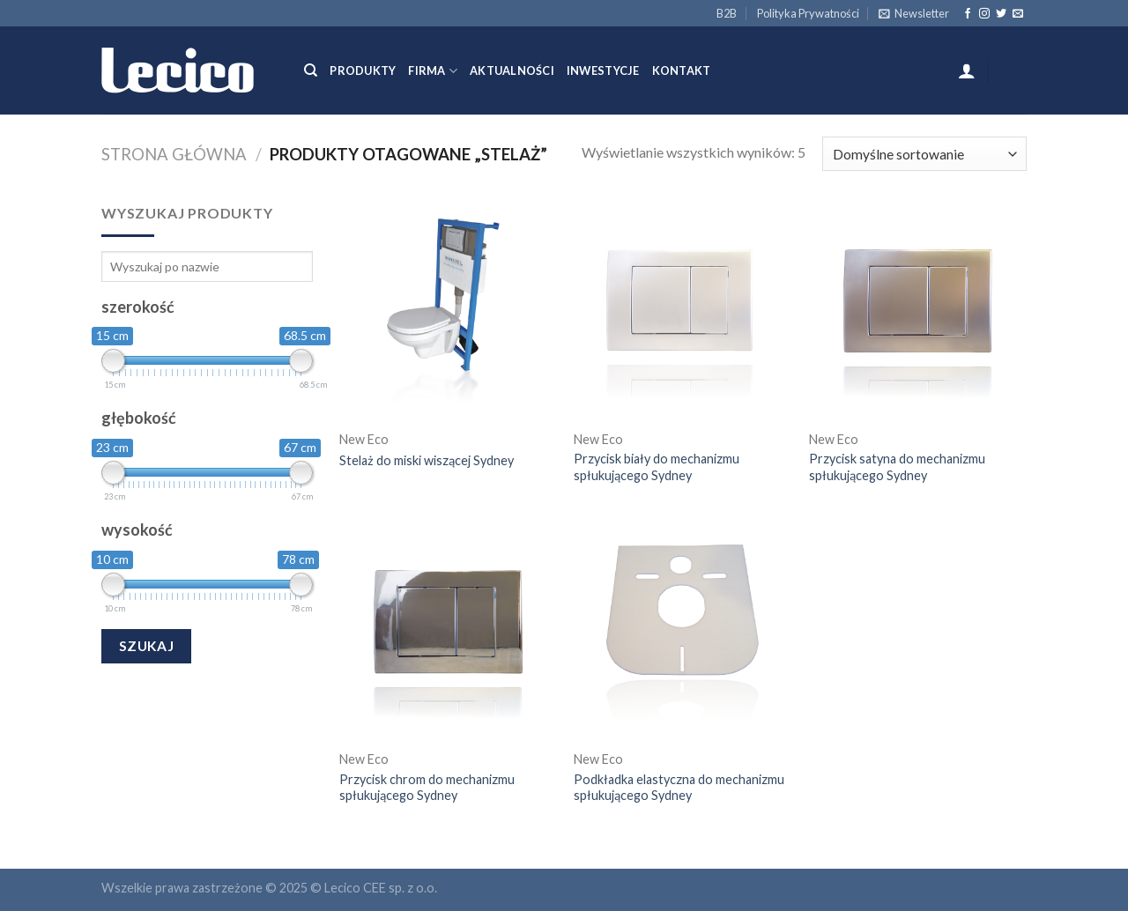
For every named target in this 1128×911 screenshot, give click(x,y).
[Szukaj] (310, 70)
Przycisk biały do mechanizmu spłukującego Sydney (656, 467)
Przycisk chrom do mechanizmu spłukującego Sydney (427, 788)
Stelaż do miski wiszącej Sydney (426, 460)
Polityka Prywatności (808, 13)
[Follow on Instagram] (984, 14)
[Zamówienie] (924, 154)
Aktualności (512, 70)
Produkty (363, 70)
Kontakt (681, 70)
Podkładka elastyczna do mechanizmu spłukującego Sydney (679, 788)
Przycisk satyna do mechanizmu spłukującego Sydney (897, 467)
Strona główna (174, 154)
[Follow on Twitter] (1001, 14)
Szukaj (146, 646)
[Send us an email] (1018, 14)
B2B (726, 13)
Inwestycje (603, 70)
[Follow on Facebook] (967, 14)
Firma (432, 71)
